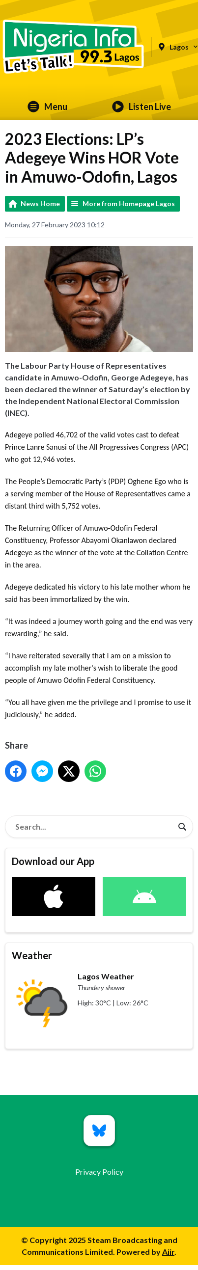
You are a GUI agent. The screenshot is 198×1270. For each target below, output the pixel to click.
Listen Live (141, 106)
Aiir (168, 1251)
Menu (47, 106)
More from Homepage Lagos (129, 203)
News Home (40, 203)
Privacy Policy (99, 1171)
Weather (32, 955)
